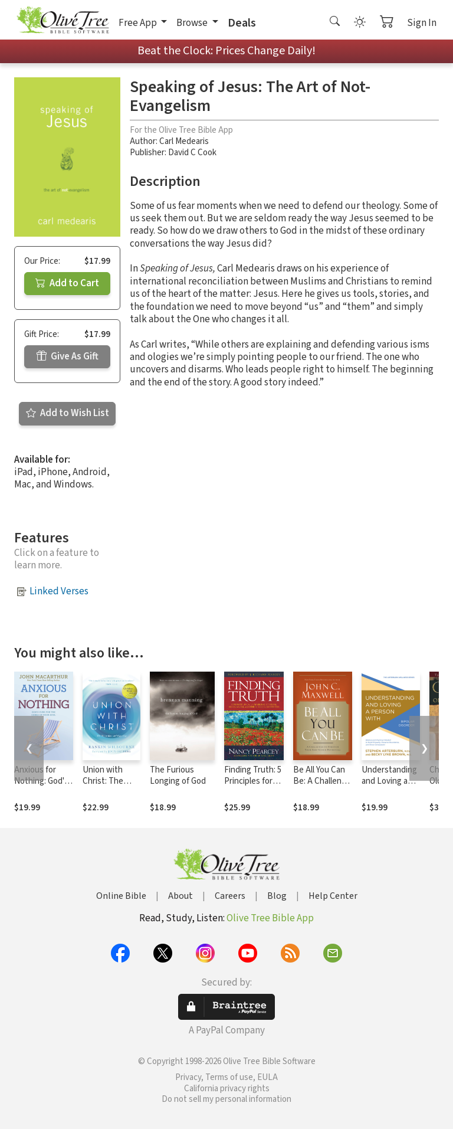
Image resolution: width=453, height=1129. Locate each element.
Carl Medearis (184, 141)
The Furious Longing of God (178, 775)
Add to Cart (67, 283)
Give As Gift (68, 356)
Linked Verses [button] (58, 591)
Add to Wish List (67, 413)
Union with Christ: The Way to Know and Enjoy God (108, 787)
